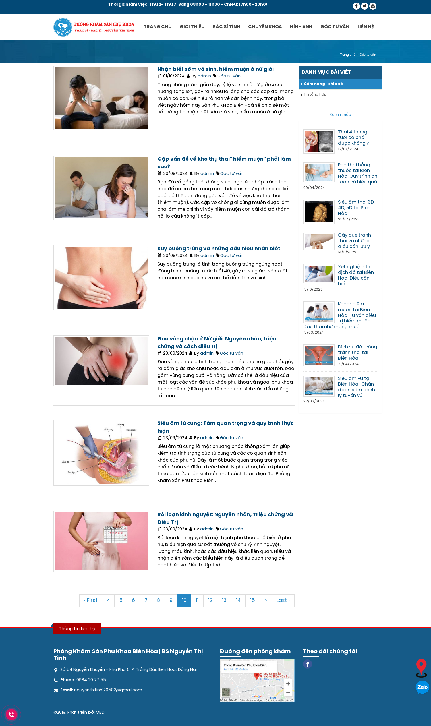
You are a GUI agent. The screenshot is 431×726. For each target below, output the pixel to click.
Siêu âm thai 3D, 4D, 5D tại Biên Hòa (356, 208)
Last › (283, 600)
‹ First (91, 600)
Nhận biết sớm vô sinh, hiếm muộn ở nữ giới (216, 69)
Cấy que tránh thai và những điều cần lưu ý (354, 241)
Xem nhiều (340, 115)
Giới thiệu (192, 26)
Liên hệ (365, 26)
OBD (100, 712)
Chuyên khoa (265, 26)
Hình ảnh (301, 26)
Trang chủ (158, 26)
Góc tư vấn (334, 26)
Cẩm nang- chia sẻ (323, 84)
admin (204, 76)
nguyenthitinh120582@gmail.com (107, 690)
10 (184, 600)
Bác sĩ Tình (226, 26)
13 (224, 600)
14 (238, 600)
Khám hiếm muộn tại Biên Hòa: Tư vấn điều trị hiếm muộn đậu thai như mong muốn (339, 315)
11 (197, 600)
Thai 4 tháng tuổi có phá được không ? (353, 138)
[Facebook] (307, 663)
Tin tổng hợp (315, 94)
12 (210, 600)
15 (252, 600)
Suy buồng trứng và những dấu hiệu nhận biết (219, 249)
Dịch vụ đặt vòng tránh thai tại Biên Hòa (357, 353)
